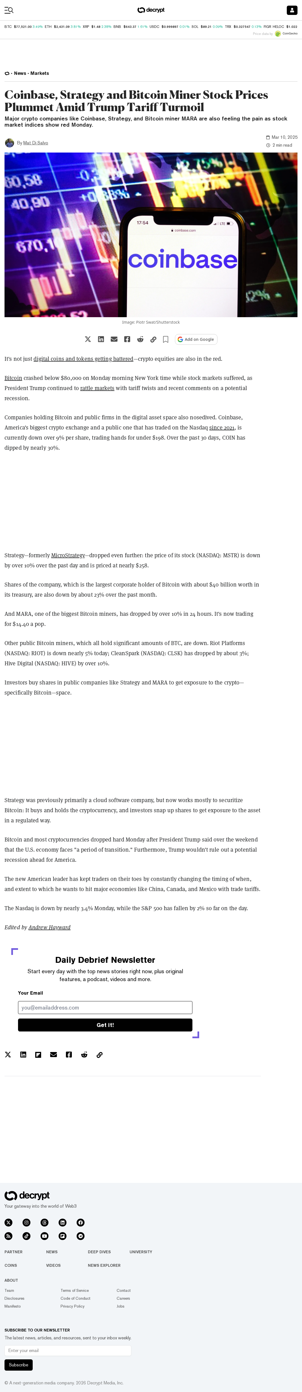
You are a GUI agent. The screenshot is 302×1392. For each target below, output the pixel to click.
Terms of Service (75, 1290)
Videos (53, 1265)
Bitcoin (13, 378)
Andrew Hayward (49, 927)
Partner (14, 1252)
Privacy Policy (73, 1306)
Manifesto (13, 1306)
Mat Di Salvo (35, 143)
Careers (123, 1298)
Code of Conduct (75, 1298)
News (51, 1252)
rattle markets (97, 388)
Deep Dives (99, 1252)
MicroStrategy (68, 555)
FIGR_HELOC (274, 27)
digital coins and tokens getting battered (83, 358)
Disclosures (15, 1298)
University (141, 1252)
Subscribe (18, 1365)
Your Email (30, 993)
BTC (8, 27)
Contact (124, 1290)
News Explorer (104, 1265)
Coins (11, 1265)
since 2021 (221, 427)
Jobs (121, 1306)
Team (9, 1290)
